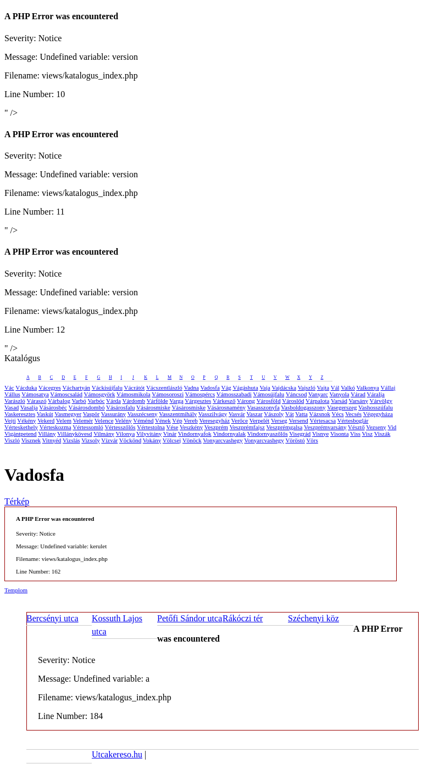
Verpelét (259, 420)
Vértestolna (151, 427)
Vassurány (113, 414)
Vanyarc (318, 394)
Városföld (269, 400)
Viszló (12, 440)
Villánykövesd (74, 433)
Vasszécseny (142, 414)
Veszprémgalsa (284, 427)
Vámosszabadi (234, 394)
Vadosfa (209, 387)
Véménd (143, 420)
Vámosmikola (133, 394)
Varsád (339, 400)
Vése (172, 427)
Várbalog (59, 400)
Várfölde (157, 400)
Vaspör (91, 414)
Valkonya (367, 387)
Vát (289, 414)
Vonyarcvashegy (223, 440)
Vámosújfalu (269, 394)
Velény (123, 420)
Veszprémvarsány (325, 427)
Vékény (26, 420)
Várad (358, 394)
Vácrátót (134, 387)
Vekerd (45, 420)
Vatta (301, 414)
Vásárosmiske (153, 407)
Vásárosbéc (53, 407)
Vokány (152, 440)
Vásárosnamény (226, 407)
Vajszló (306, 387)
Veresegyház (214, 420)
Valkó (348, 387)
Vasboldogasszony (303, 407)
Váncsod (296, 394)
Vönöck (192, 440)
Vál (335, 387)
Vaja (264, 387)
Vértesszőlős (119, 427)
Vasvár (237, 414)
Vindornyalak (229, 433)
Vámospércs (200, 394)
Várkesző (224, 400)
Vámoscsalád (66, 394)
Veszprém (216, 427)
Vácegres (49, 387)
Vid (391, 427)
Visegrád (299, 433)
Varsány (358, 400)
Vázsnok (320, 414)
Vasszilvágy (212, 414)
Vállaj (388, 387)
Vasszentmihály (178, 414)
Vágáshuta (245, 387)
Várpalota (317, 400)
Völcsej (172, 440)
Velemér (83, 420)
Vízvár (109, 440)
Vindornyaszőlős (267, 433)
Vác (9, 387)
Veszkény (191, 427)
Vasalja (29, 407)
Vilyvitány (149, 433)
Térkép (16, 501)
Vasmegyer (67, 414)
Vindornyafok (195, 433)
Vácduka (26, 387)
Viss (355, 433)
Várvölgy (381, 400)
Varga (176, 400)
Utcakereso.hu (117, 754)
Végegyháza (378, 414)
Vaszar (254, 414)
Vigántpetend (20, 433)
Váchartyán (76, 387)
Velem (63, 420)
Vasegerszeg (342, 407)
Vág (226, 387)
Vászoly (274, 414)
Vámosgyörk (99, 394)
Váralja (376, 394)
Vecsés (353, 414)
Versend (298, 420)
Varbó (79, 400)
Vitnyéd (52, 440)
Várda (113, 400)
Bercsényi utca (52, 618)
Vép (177, 420)
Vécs (338, 414)
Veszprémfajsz (247, 427)
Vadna (191, 387)
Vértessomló (88, 427)
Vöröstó (294, 440)
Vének (163, 420)
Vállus (12, 394)
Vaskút (45, 414)
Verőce (239, 420)
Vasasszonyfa (263, 407)
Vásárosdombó (86, 407)
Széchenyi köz (313, 618)
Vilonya (125, 433)
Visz (367, 433)
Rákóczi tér (243, 618)
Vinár (169, 433)
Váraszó (36, 400)
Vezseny (376, 427)
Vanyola (339, 394)
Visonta (339, 433)
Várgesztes (198, 400)
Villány (46, 433)
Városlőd (293, 400)
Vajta (323, 387)
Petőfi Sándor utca (189, 618)
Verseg (279, 420)
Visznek (31, 440)
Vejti (10, 420)
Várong (246, 400)
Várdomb (134, 400)
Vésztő (356, 427)
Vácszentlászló (164, 387)
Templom (15, 590)
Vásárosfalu (120, 407)
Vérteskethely (21, 427)
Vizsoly (90, 440)
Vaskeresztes (19, 414)
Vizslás (71, 440)
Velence (104, 420)
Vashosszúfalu (375, 407)
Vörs (312, 440)
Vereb (191, 420)
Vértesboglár (353, 420)
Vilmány (103, 433)
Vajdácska (283, 387)
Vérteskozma (55, 427)
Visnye (320, 433)
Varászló (14, 400)
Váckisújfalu (107, 387)
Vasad (11, 407)
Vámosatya (34, 394)
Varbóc (95, 400)
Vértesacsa (322, 420)
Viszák (382, 433)
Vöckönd (130, 440)
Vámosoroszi (168, 394)
